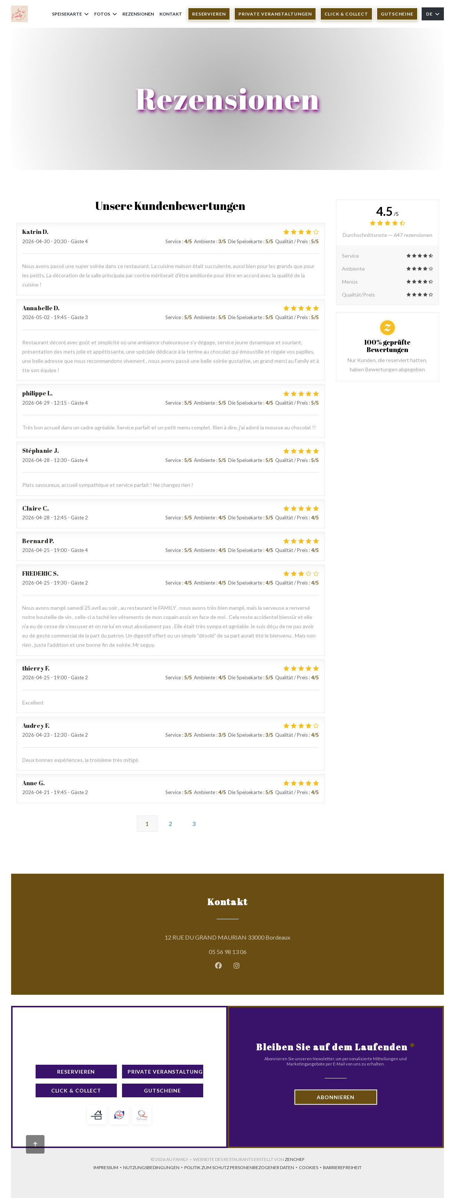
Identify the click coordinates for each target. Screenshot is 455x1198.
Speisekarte (70, 14)
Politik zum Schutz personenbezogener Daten (241, 1168)
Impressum (108, 1168)
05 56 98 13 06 (228, 951)
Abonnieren (336, 1097)
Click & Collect (346, 14)
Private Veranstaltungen (275, 14)
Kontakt (170, 14)
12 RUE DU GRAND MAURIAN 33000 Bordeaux (261, 936)
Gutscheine (397, 14)
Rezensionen (138, 14)
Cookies (311, 1168)
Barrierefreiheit (342, 1168)
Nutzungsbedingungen (153, 1168)
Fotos (105, 14)
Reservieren (209, 14)
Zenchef (295, 1159)
